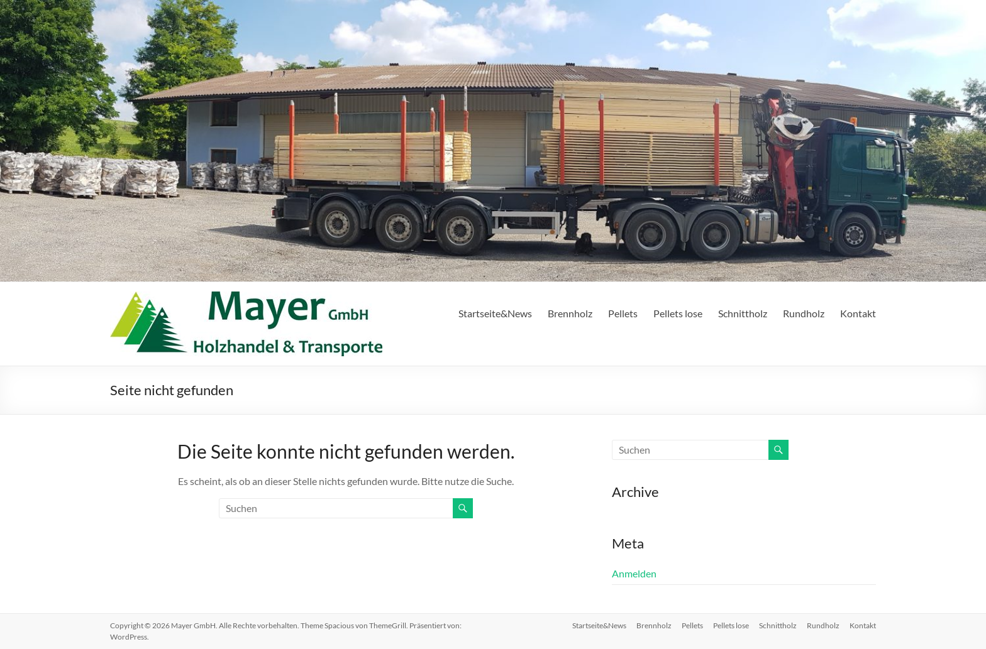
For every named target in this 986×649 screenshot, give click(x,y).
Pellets (623, 313)
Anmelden (634, 573)
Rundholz (803, 313)
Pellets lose (677, 313)
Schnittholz (742, 313)
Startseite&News (495, 313)
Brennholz (570, 313)
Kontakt (858, 313)
